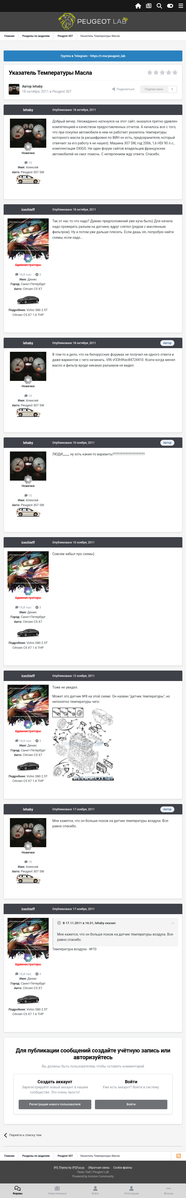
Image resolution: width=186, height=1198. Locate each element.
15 (28, 162)
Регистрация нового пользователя (55, 1104)
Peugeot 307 (61, 91)
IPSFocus (78, 1167)
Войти (131, 1104)
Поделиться (123, 89)
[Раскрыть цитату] (59, 923)
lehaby (37, 86)
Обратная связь (98, 1167)
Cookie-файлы (122, 1167)
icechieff (28, 210)
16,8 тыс (23, 274)
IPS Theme (61, 1167)
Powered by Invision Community (93, 1176)
